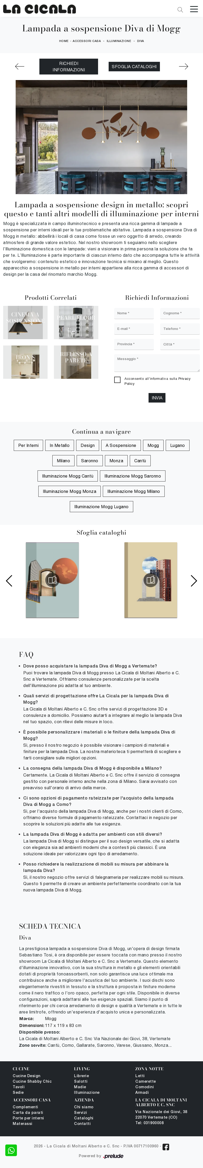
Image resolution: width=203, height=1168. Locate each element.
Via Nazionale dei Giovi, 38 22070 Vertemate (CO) (161, 1114)
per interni (28, 445)
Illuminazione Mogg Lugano (101, 506)
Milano (63, 460)
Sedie (18, 1093)
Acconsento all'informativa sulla (157, 381)
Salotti (81, 1081)
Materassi (23, 1124)
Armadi (142, 1093)
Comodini (144, 1087)
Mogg (153, 445)
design (88, 445)
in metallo (60, 445)
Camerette (145, 1081)
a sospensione (121, 445)
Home (64, 41)
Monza (116, 460)
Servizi (80, 1113)
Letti (140, 1076)
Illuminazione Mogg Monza (69, 491)
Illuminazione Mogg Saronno (132, 476)
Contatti (82, 1124)
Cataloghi (84, 1118)
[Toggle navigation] (194, 8)
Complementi (25, 1107)
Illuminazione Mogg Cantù (67, 476)
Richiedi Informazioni (69, 66)
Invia (157, 398)
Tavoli (19, 1087)
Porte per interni (28, 1118)
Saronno (89, 460)
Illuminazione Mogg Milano (133, 491)
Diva (140, 41)
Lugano (177, 445)
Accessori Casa (87, 41)
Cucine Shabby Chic (32, 1081)
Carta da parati (28, 1113)
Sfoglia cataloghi (134, 66)
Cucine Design (26, 1076)
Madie (80, 1087)
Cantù (140, 460)
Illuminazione (119, 41)
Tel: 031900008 (149, 1123)
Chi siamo (84, 1107)
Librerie (81, 1076)
